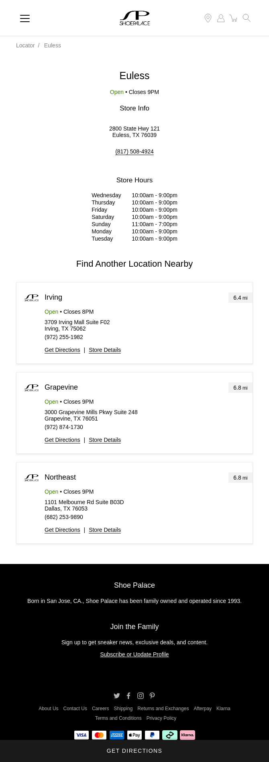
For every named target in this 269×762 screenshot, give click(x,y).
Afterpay (203, 708)
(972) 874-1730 (64, 427)
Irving (53, 297)
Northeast (60, 477)
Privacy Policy (162, 718)
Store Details (105, 350)
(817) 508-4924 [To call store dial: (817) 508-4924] (134, 151)
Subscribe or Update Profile (134, 654)
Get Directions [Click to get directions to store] (134, 751)
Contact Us (75, 708)
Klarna (223, 708)
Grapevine (61, 387)
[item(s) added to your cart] (233, 18)
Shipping (123, 708)
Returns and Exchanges (163, 708)
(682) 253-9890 (64, 517)
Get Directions (62, 350)
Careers (100, 708)
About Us (48, 708)
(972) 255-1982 (64, 337)
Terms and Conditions (118, 718)
